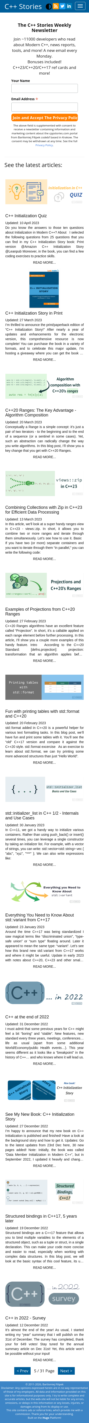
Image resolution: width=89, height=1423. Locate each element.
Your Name (20, 80)
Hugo (45, 1417)
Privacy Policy (44, 145)
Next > (66, 1370)
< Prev (22, 1370)
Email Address (24, 99)
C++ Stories (23, 6)
